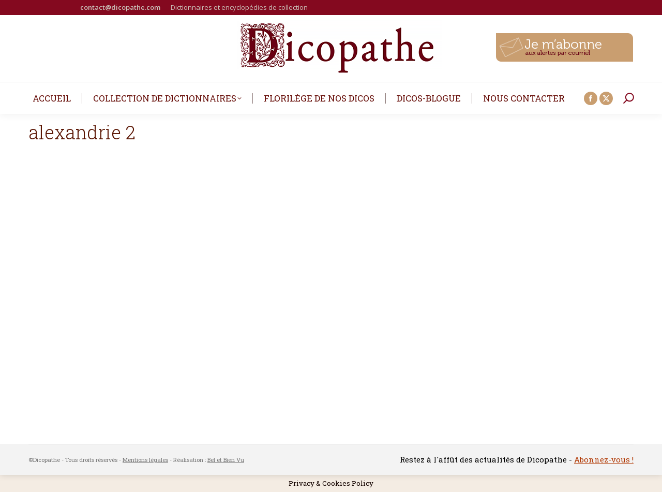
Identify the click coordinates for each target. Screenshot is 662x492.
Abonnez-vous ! (604, 459)
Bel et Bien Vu (225, 460)
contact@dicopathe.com (120, 7)
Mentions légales (145, 460)
